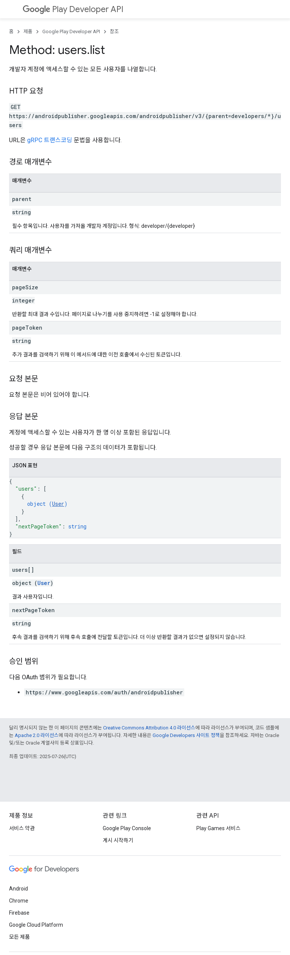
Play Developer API (73, 9)
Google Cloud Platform (36, 925)
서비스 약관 (22, 828)
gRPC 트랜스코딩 (49, 140)
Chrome (18, 901)
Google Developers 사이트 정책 (186, 735)
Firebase (19, 913)
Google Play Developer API (71, 31)
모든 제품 (19, 937)
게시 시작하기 (118, 840)
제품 (27, 31)
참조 (114, 31)
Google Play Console (127, 828)
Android (18, 889)
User (58, 503)
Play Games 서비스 (218, 828)
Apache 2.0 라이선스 (37, 735)
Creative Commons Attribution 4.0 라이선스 (149, 728)
